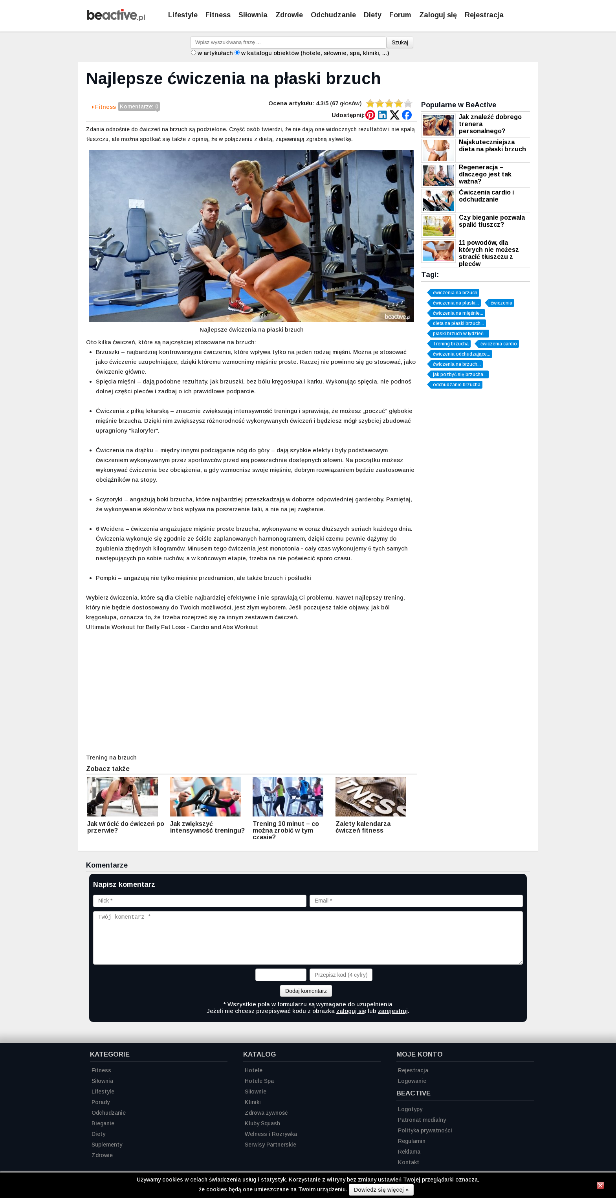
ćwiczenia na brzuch (455, 292)
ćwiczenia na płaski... (456, 303)
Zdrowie (289, 15)
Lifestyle (183, 15)
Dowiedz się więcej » (381, 1190)
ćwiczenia (501, 303)
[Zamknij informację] (600, 1187)
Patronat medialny (422, 1120)
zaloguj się (351, 1010)
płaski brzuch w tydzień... (460, 333)
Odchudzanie (333, 15)
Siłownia (253, 15)
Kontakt (408, 1162)
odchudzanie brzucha (456, 384)
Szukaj (400, 42)
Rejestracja (413, 1070)
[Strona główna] (116, 19)
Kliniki (253, 1102)
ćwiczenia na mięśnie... (458, 313)
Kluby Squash (262, 1123)
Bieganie (103, 1123)
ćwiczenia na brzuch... (457, 364)
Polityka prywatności (425, 1130)
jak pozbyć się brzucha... (460, 374)
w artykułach (215, 53)
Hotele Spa (259, 1081)
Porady (101, 1102)
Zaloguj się (438, 15)
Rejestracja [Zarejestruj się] (484, 15)
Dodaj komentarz (306, 991)
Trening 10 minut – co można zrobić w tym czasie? (286, 830)
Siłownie (255, 1091)
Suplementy (107, 1144)
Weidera (112, 528)
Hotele (253, 1070)
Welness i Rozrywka (271, 1134)
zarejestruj (393, 1010)
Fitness (218, 15)
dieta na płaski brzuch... (458, 323)
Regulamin (411, 1141)
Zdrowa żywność (266, 1113)
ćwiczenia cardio (498, 344)
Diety (372, 15)
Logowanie (412, 1081)
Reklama (409, 1151)
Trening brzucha (451, 344)
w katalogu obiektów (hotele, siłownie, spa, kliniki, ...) (315, 53)
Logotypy (410, 1109)
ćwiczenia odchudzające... (461, 354)
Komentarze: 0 (139, 107)
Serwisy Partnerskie (270, 1144)
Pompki (106, 577)
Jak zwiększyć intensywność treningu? (207, 827)
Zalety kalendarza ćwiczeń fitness (363, 827)
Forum (400, 15)
